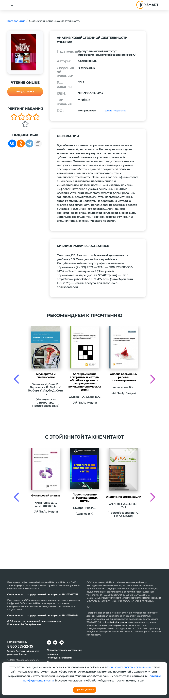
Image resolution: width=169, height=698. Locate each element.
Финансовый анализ (45, 495)
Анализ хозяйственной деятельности (54, 21)
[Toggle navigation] (12, 5)
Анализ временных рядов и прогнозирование (123, 377)
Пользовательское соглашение (64, 650)
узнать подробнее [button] (115, 110)
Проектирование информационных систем (84, 497)
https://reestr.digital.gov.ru (113, 622)
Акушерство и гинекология (45, 375)
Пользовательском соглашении (129, 667)
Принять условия (85, 689)
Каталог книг (16, 21)
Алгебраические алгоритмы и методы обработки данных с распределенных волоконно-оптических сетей (84, 381)
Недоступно (25, 91)
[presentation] (16, 379)
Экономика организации (123, 496)
